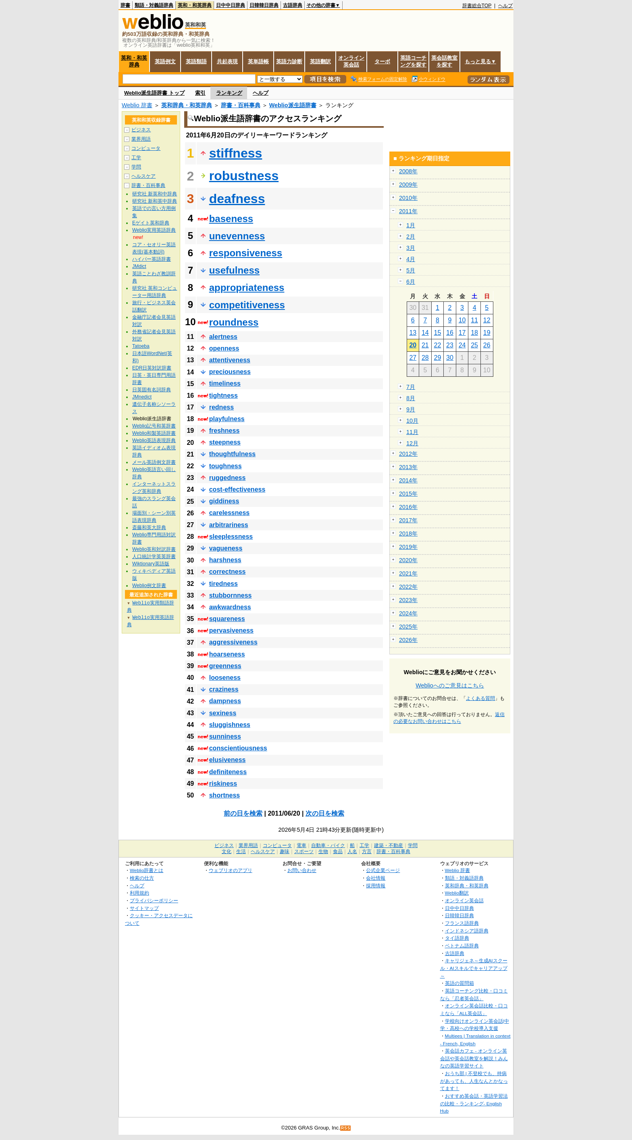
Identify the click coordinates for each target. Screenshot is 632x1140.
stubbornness (230, 595)
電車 (301, 845)
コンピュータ (145, 148)
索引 (200, 93)
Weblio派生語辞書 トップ (154, 93)
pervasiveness (231, 630)
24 (462, 345)
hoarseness (227, 654)
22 (437, 345)
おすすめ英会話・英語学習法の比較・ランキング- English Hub (474, 1103)
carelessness (229, 512)
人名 (352, 851)
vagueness (226, 548)
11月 (412, 432)
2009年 (408, 184)
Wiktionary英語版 (150, 564)
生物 (323, 851)
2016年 (408, 507)
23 (449, 345)
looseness (225, 677)
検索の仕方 (142, 877)
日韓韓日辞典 (264, 5)
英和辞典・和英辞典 (186, 105)
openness (224, 348)
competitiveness (247, 304)
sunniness (225, 736)
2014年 (408, 480)
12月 (412, 443)
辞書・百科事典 (240, 105)
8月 (410, 398)
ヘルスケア (143, 176)
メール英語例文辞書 (154, 462)
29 (437, 357)
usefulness (234, 270)
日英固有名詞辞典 (151, 389)
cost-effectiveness (237, 489)
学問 (136, 167)
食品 (338, 851)
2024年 (408, 613)
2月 (410, 236)
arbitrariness (228, 524)
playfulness (227, 418)
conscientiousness (238, 748)
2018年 (408, 533)
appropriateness (247, 287)
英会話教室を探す (444, 61)
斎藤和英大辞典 (149, 527)
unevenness (237, 235)
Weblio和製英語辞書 (154, 433)
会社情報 (375, 877)
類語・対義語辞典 (154, 5)
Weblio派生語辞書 (292, 105)
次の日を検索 (325, 813)
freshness (224, 430)
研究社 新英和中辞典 (154, 194)
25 (474, 345)
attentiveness (229, 360)
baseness (231, 218)
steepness (225, 442)
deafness (237, 198)
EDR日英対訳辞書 (151, 368)
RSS (346, 1128)
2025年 (408, 626)
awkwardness (230, 607)
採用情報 (375, 885)
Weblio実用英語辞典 (154, 230)
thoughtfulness (232, 454)
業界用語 (141, 139)
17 (462, 332)
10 (462, 320)
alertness (223, 336)
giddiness (224, 501)
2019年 (408, 547)
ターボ (382, 61)
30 (449, 357)
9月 (410, 409)
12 (487, 320)
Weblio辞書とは (146, 870)
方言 (367, 851)
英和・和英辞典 (195, 5)
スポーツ (304, 851)
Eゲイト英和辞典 (150, 223)
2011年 (408, 211)
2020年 (408, 560)
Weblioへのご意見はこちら (450, 685)
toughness (225, 466)
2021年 (408, 573)
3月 (410, 248)
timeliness (225, 383)
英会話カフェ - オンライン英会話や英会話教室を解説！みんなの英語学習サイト (474, 1058)
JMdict (139, 266)
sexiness (223, 713)
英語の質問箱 (459, 983)
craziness (224, 689)
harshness (225, 560)
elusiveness (227, 759)
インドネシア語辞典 (467, 930)
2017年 (408, 520)
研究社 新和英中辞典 (154, 201)
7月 (410, 387)
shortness (224, 795)
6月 (410, 281)
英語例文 (165, 61)
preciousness (230, 371)
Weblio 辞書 (137, 105)
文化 (226, 851)
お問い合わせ (301, 870)
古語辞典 (292, 5)
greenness (225, 665)
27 (412, 357)
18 (474, 332)
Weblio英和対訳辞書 (154, 549)
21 (425, 345)
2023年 (408, 600)
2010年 (408, 198)
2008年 (408, 171)
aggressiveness (233, 642)
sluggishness (229, 724)
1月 (410, 225)
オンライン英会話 (351, 61)
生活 (241, 851)
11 (474, 320)
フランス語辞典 (462, 923)
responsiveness (245, 252)
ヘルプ (505, 5)
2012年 (408, 454)
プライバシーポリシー (154, 900)
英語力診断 (289, 61)
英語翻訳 (320, 61)
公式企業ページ (383, 870)
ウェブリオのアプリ (230, 870)
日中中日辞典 (230, 5)
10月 (412, 420)
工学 (136, 157)
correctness (227, 571)
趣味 (284, 851)
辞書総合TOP (477, 5)
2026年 (408, 640)
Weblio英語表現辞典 (154, 440)
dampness (225, 701)
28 (425, 357)
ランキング (229, 93)
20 (412, 345)
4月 (410, 259)
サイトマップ (144, 908)
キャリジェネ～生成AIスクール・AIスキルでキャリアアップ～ (473, 968)
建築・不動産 (388, 845)
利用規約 (139, 892)
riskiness (223, 783)
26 (487, 345)
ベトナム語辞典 (462, 945)
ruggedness (227, 477)
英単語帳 (258, 61)
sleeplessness (231, 536)
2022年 (408, 586)
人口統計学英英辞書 (154, 556)
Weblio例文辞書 (149, 585)
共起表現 (227, 61)
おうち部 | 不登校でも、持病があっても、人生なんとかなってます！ (474, 1081)
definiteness (228, 771)
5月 (410, 270)
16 (449, 332)
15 (437, 332)
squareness (227, 618)
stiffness (235, 153)
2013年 (408, 467)
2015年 (408, 493)
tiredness (223, 583)
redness (221, 407)
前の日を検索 (243, 813)
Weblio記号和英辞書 (154, 426)
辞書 (125, 5)
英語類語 (196, 61)
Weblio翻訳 (457, 892)
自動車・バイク (328, 845)
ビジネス (141, 130)
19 (487, 332)
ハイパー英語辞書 (151, 259)
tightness (223, 395)
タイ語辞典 (457, 938)
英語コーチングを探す (413, 61)
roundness (234, 322)
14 (425, 332)
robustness (244, 175)
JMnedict (142, 397)
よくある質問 (480, 698)
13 (412, 332)
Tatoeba (141, 346)
